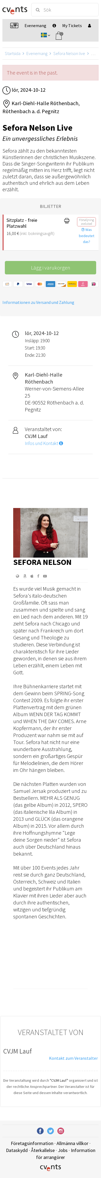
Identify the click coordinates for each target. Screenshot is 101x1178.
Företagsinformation (32, 1143)
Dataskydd (17, 1150)
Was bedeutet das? (86, 235)
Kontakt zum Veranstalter (73, 1058)
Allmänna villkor (72, 1143)
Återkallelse (43, 1150)
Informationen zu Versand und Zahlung (38, 302)
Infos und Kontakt (44, 443)
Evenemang (36, 53)
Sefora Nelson (42, 562)
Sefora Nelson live (69, 53)
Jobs (63, 1150)
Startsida (12, 53)
